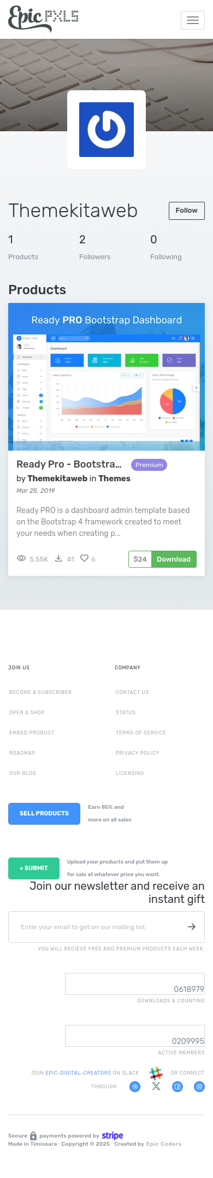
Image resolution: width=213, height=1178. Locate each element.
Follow (187, 210)
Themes (114, 478)
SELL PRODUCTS (44, 813)
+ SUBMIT (34, 868)
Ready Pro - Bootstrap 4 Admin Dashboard (71, 464)
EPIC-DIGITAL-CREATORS (79, 1073)
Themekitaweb (57, 478)
